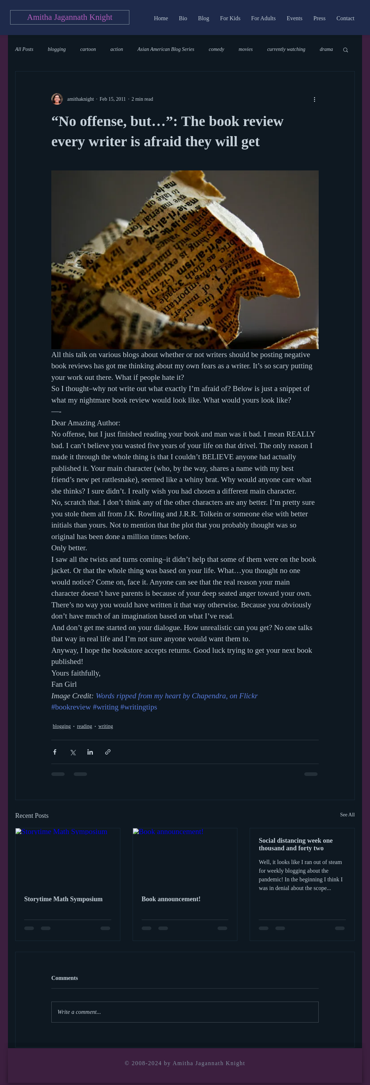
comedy (216, 49)
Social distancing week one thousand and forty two (296, 844)
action (117, 49)
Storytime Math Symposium (63, 899)
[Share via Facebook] (54, 751)
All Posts (24, 49)
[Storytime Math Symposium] (68, 857)
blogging (57, 49)
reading (84, 726)
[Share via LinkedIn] (90, 751)
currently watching (286, 49)
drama (326, 49)
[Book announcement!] (185, 857)
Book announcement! (171, 899)
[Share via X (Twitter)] (72, 751)
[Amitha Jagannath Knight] (69, 17)
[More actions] (314, 99)
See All (347, 814)
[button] (345, 49)
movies (246, 49)
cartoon (88, 49)
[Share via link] (107, 751)
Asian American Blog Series (166, 49)
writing (105, 726)
